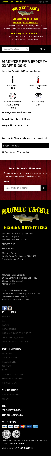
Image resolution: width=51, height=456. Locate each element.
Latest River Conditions (12, 2)
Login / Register (11, 394)
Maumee (17, 22)
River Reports (12, 414)
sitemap (20, 443)
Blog (4, 370)
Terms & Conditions (13, 374)
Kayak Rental (9, 329)
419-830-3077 (33, 33)
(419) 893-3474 (30, 22)
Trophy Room (9, 357)
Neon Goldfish (26, 447)
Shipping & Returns (13, 378)
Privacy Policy (10, 382)
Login (40, 2)
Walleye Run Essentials (15, 341)
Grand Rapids (17, 33)
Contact (6, 366)
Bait (4, 320)
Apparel (6, 316)
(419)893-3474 (9, 244)
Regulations (9, 361)
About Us (7, 353)
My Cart (6, 398)
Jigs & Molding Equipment (16, 333)
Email (8, 181)
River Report (10, 152)
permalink (24, 152)
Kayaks (5, 325)
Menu (42, 49)
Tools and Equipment (14, 337)
